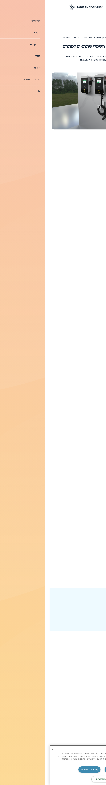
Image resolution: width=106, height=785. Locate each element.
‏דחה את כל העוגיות (66, 769)
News (91, 37)
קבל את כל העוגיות (40, 769)
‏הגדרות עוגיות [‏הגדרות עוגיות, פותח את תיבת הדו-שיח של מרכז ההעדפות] (53, 779)
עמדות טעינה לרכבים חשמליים (86, 30)
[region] (53, 765)
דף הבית (100, 37)
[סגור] (3, 749)
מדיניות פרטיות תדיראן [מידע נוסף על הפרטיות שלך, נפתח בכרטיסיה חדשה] (66, 762)
